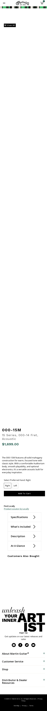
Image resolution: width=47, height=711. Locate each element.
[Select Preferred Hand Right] (7, 485)
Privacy (24, 706)
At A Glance (18, 545)
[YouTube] (33, 645)
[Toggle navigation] (4, 3)
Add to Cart (24, 493)
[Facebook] (20, 645)
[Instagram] (14, 645)
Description (18, 536)
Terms (31, 706)
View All (10, 25)
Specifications (19, 517)
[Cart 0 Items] (42, 4)
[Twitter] (27, 645)
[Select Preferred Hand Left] (15, 485)
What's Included (21, 526)
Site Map (16, 706)
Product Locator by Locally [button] (16, 508)
